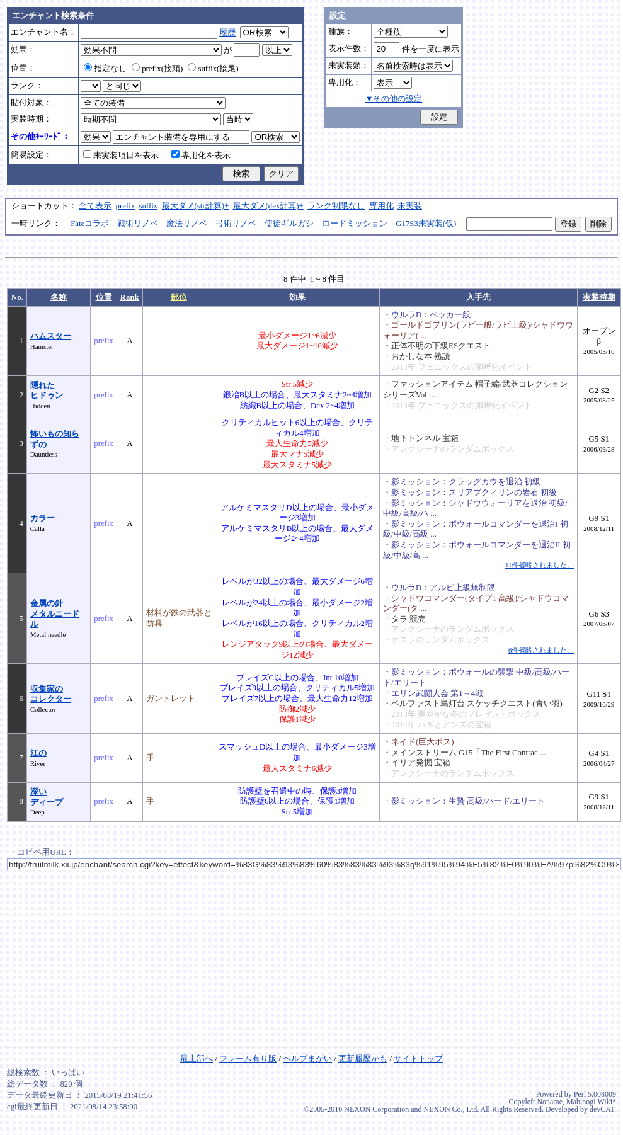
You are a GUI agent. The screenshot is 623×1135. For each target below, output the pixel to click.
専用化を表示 (201, 155)
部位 (179, 297)
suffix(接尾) (213, 68)
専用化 (381, 206)
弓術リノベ (235, 223)
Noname (550, 1101)
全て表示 (95, 206)
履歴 (227, 32)
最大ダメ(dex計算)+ (268, 206)
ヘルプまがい (307, 1058)
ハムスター (50, 336)
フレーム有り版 (248, 1058)
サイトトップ (418, 1058)
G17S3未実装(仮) (426, 223)
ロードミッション (354, 223)
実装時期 (599, 297)
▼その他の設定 (394, 98)
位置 (104, 297)
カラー (42, 518)
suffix (148, 206)
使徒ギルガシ (289, 223)
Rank (129, 297)
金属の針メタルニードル (54, 614)
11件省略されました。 (539, 565)
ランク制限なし (336, 206)
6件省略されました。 (541, 650)
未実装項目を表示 (121, 155)
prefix (125, 206)
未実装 (409, 206)
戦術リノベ (137, 223)
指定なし (105, 68)
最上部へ (196, 1058)
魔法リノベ (186, 223)
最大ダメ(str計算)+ (195, 206)
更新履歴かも (362, 1058)
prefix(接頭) (157, 68)
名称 (58, 297)
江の (38, 753)
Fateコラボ (90, 223)
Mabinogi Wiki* (591, 1101)
